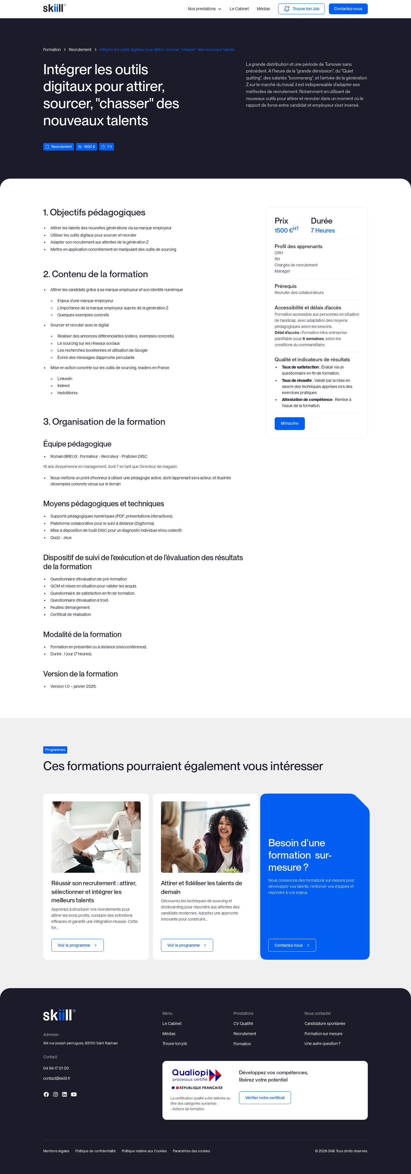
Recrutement (244, 1033)
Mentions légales (56, 1151)
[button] (205, 9)
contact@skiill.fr (56, 1078)
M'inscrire (289, 423)
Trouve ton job (174, 1043)
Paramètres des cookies (191, 1151)
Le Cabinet (239, 8)
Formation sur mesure (324, 1033)
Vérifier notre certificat (265, 1097)
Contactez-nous (348, 8)
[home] (54, 9)
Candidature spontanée (325, 1023)
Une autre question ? (323, 1043)
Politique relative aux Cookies (144, 1151)
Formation (242, 1043)
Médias (263, 8)
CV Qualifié (243, 1023)
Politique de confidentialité (95, 1151)
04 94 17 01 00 (56, 1068)
